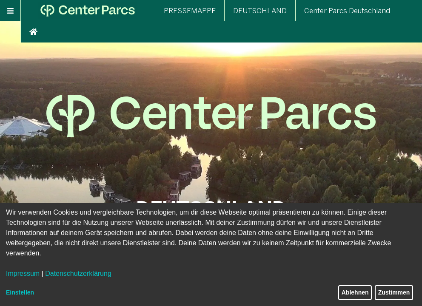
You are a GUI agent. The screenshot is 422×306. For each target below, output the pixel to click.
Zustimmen (394, 292)
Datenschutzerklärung (78, 273)
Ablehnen (355, 292)
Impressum (23, 273)
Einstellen (20, 292)
